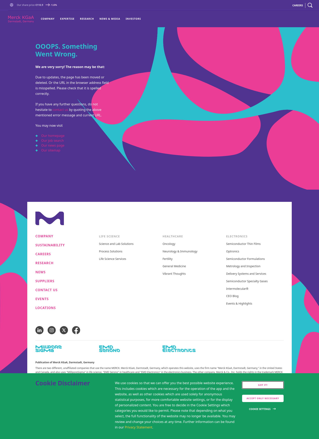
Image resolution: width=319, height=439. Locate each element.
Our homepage (52, 135)
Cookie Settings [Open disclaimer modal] (260, 409)
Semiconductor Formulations (245, 259)
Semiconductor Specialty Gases (247, 281)
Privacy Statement (138, 427)
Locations (45, 308)
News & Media (109, 19)
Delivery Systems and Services (246, 274)
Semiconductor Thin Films (243, 244)
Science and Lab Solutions (116, 244)
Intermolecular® (237, 289)
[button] (12, 5)
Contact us (46, 290)
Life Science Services (112, 259)
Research (87, 19)
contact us (60, 109)
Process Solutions (110, 251)
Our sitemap (50, 150)
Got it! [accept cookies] (263, 384)
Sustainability (50, 245)
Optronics (232, 251)
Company (48, 19)
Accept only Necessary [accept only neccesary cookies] (263, 398)
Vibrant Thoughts (174, 274)
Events (42, 299)
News (40, 272)
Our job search (52, 140)
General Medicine (174, 266)
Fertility (168, 259)
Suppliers (44, 281)
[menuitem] (49, 19)
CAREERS (297, 5)
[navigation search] (310, 5)
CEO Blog (232, 296)
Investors (133, 19)
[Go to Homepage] (12, 5)
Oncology (169, 244)
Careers (43, 254)
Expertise (67, 19)
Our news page (52, 145)
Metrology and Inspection (243, 266)
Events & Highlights (239, 303)
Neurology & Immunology (180, 251)
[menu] (91, 19)
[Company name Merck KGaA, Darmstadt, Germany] (21, 19)
